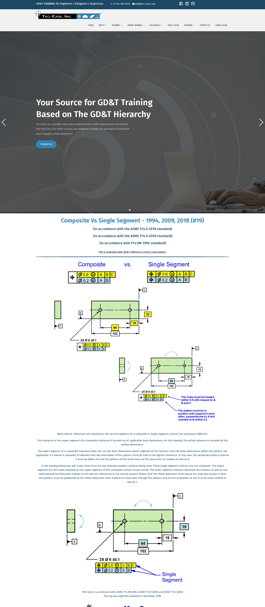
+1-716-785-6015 (121, 4)
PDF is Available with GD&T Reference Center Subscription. (132, 252)
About (102, 25)
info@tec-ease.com (144, 4)
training (116, 25)
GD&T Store (173, 25)
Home (91, 25)
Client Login (221, 25)
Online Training (134, 25)
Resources (155, 25)
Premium (188, 25)
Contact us (205, 25)
